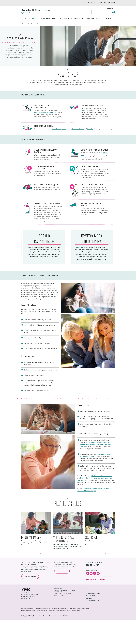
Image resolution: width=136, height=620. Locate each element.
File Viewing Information (43, 608)
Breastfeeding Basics (48, 18)
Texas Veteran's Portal (63, 610)
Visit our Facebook (87, 573)
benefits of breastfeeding (43, 112)
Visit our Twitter (91, 573)
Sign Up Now (62, 571)
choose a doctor (78, 129)
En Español (111, 8)
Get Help (108, 18)
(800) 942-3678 (30, 596)
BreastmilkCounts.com (35, 11)
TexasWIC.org (25, 593)
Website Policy (75, 610)
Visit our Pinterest (94, 573)
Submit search (113, 12)
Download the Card (30, 576)
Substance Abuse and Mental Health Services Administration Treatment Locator (96, 444)
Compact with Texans (28, 608)
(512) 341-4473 (28, 598)
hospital (90, 129)
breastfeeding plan (59, 129)
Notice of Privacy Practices (76, 608)
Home (24, 23)
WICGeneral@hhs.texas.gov (29, 594)
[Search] (102, 12)
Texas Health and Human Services (30, 2)
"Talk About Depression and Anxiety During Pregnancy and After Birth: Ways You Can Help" (95, 478)
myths (83, 110)
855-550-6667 (109, 3)
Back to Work (65, 18)
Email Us (98, 573)
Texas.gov (51, 610)
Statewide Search (42, 610)
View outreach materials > (96, 579)
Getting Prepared (31, 18)
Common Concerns (94, 18)
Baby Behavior (78, 18)
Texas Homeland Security (59, 608)
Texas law (79, 247)
